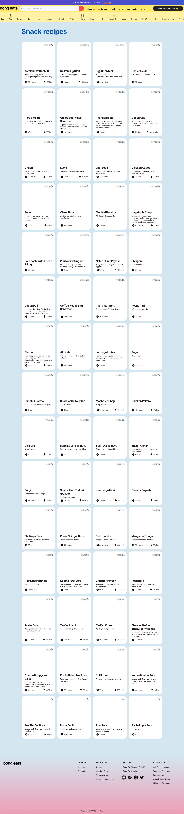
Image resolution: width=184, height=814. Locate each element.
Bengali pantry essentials (105, 779)
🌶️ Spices (102, 9)
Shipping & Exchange (161, 783)
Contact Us (82, 771)
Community (132, 9)
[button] (144, 9)
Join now (107, 2)
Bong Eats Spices (102, 771)
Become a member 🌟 (168, 8)
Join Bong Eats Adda (161, 767)
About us (81, 767)
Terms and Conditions (161, 771)
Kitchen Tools (117, 9)
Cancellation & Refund (161, 779)
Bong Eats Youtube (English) (134, 767)
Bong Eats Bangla (130, 771)
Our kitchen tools (102, 775)
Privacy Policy (158, 775)
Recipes (91, 9)
